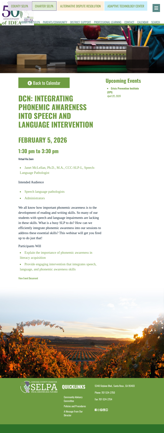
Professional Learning (107, 22)
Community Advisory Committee (73, 399)
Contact (129, 22)
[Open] (156, 8)
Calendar (142, 22)
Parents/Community (55, 22)
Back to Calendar (44, 82)
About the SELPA (30, 22)
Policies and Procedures (75, 406)
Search (155, 22)
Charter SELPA (44, 6)
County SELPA (19, 6)
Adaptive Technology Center (125, 6)
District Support (80, 22)
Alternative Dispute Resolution (80, 6)
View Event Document (28, 278)
